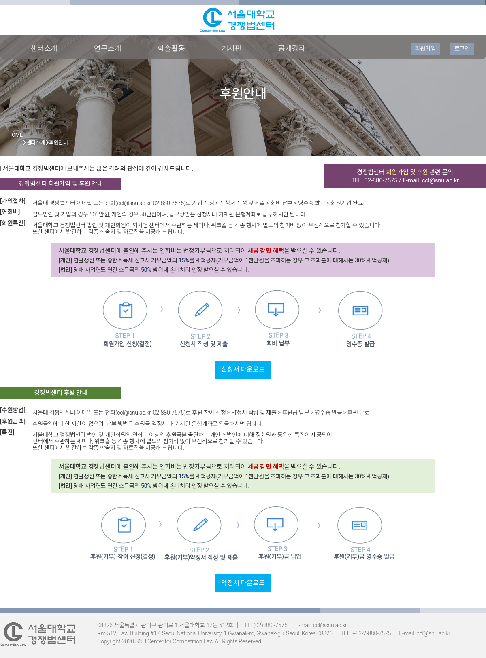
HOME (15, 135)
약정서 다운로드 (242, 583)
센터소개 (44, 48)
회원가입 (425, 48)
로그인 (462, 48)
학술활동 (171, 48)
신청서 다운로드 (242, 369)
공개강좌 (291, 48)
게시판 (232, 48)
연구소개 (107, 48)
